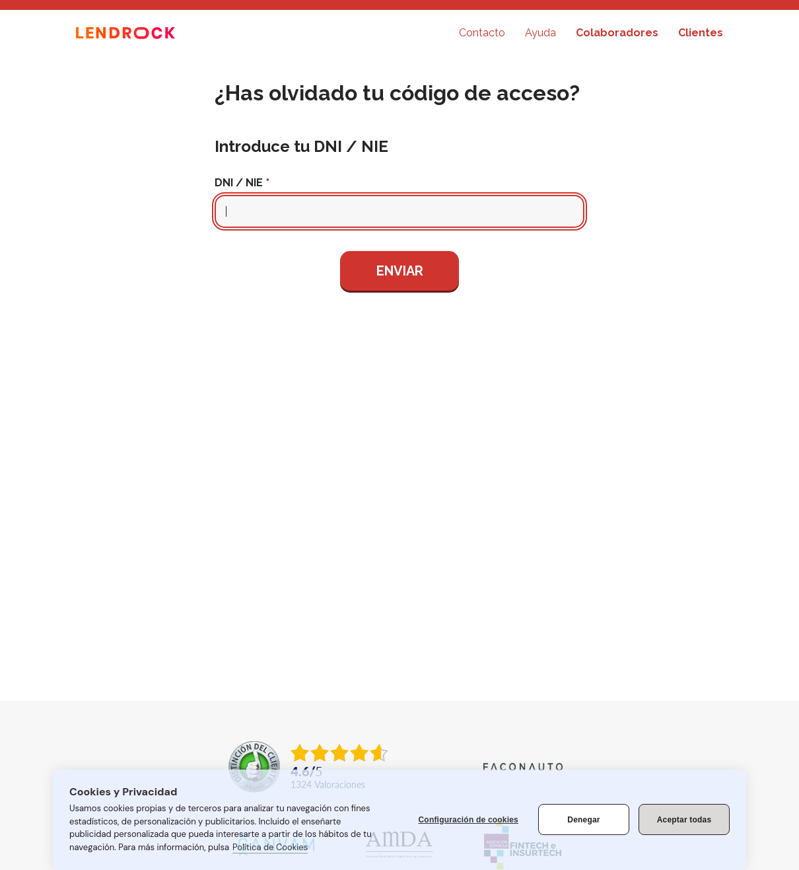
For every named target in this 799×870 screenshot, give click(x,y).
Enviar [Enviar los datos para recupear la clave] (399, 271)
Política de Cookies (270, 847)
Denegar (583, 819)
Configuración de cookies (469, 819)
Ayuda (540, 32)
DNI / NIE (239, 182)
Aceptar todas (684, 819)
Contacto (482, 32)
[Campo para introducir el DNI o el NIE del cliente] (399, 211)
